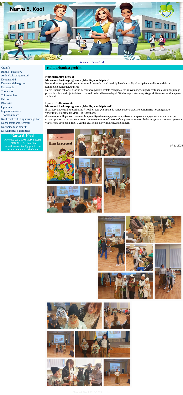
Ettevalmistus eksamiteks (15, 130)
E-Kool (5, 99)
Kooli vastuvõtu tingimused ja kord (21, 119)
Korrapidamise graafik (14, 126)
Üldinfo (5, 67)
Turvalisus (7, 91)
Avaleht (83, 62)
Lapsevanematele (11, 111)
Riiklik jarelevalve (11, 71)
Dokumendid (8, 79)
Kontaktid (98, 62)
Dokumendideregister (13, 83)
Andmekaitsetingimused (15, 75)
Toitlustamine (9, 95)
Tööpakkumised (10, 114)
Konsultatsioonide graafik (15, 122)
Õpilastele (7, 107)
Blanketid (6, 103)
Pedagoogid (7, 87)
